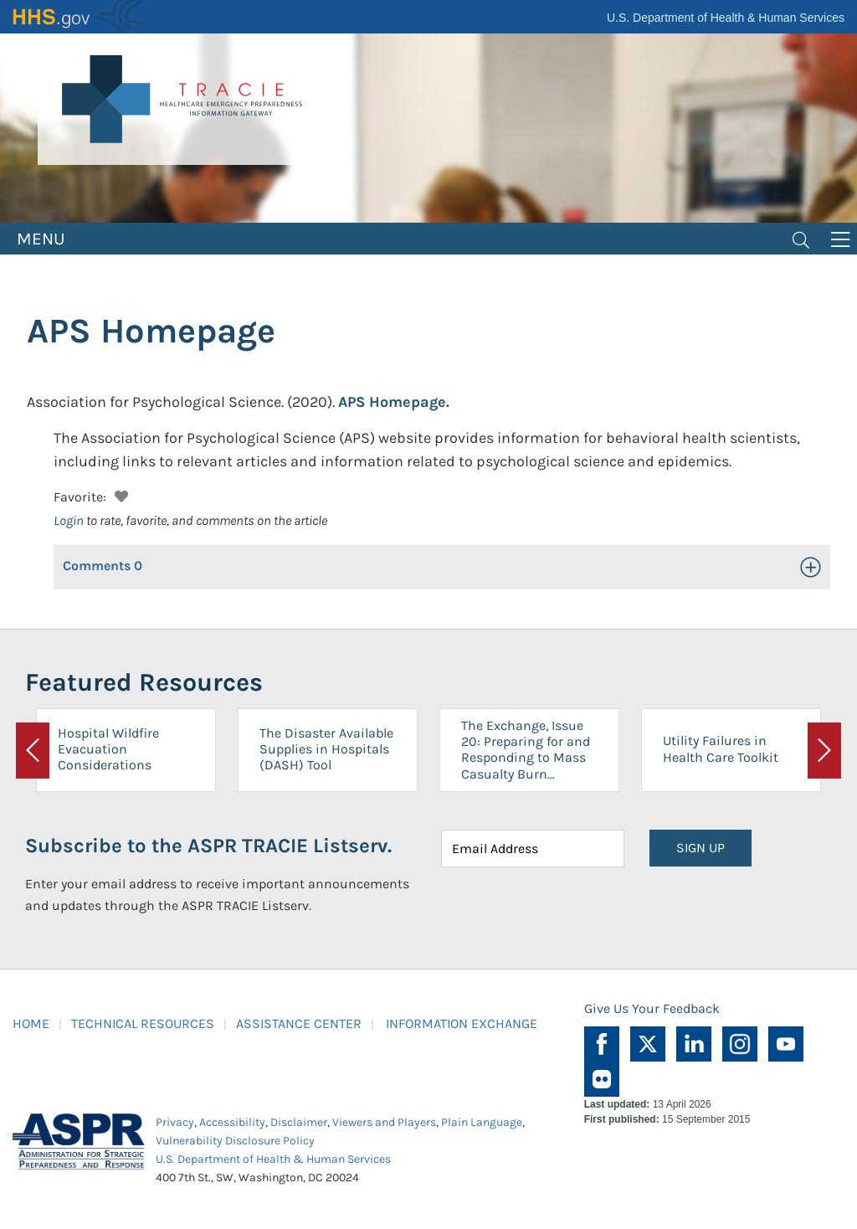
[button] (119, 494)
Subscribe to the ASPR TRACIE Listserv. (208, 845)
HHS (79, 16)
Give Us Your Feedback (652, 1008)
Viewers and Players (384, 1122)
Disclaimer (298, 1122)
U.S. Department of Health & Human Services (725, 17)
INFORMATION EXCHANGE (461, 1023)
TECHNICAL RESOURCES (142, 1023)
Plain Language (481, 1122)
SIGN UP (700, 848)
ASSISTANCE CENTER (299, 1023)
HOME (31, 1023)
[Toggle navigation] (801, 239)
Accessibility (232, 1122)
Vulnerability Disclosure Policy (235, 1141)
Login (69, 520)
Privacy (175, 1122)
